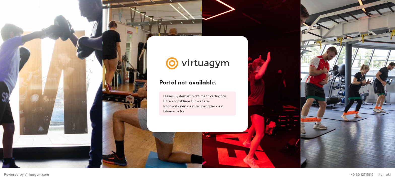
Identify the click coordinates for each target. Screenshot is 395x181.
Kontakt (384, 174)
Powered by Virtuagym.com (26, 174)
